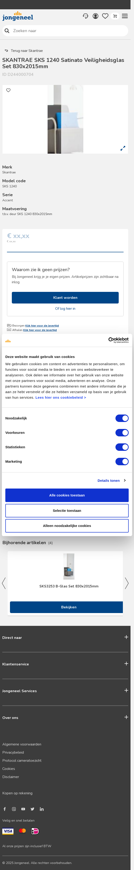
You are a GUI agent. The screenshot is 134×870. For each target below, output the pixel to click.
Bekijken (69, 607)
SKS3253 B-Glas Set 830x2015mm (69, 586)
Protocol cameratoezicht (21, 760)
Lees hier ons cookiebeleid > (60, 397)
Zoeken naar (7, 31)
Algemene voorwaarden (21, 744)
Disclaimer (10, 776)
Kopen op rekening (17, 793)
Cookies (8, 768)
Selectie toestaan (67, 511)
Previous (3, 583)
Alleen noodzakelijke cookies (67, 526)
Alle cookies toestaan (67, 495)
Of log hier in (65, 308)
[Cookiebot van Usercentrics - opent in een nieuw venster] (108, 340)
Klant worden (65, 297)
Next (127, 583)
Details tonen (109, 480)
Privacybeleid (13, 752)
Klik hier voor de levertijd (42, 325)
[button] (124, 16)
